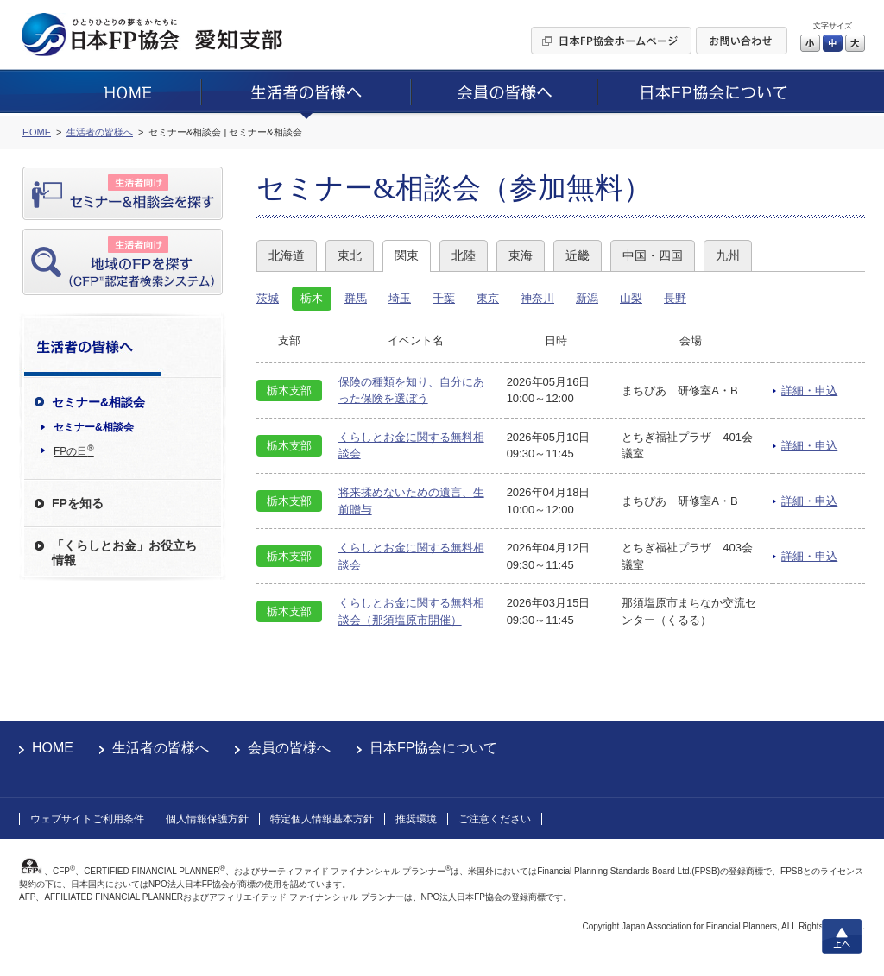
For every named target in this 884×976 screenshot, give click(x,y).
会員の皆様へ (289, 747)
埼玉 (399, 298)
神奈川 (537, 298)
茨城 (267, 298)
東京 (488, 298)
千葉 (444, 298)
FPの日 (74, 450)
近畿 (577, 255)
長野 (675, 298)
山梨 (631, 298)
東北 (350, 255)
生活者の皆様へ (160, 747)
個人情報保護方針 (207, 819)
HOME (52, 747)
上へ (841, 936)
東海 (520, 255)
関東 (407, 255)
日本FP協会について (433, 747)
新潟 (587, 298)
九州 (728, 255)
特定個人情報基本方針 (322, 819)
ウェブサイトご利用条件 (87, 819)
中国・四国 (652, 255)
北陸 (463, 255)
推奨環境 (416, 819)
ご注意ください (494, 819)
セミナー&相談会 (94, 427)
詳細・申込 (809, 390)
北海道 (286, 255)
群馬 (355, 298)
